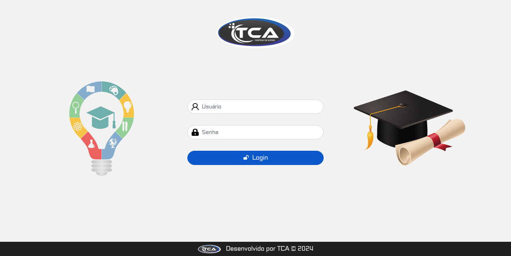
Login (255, 157)
